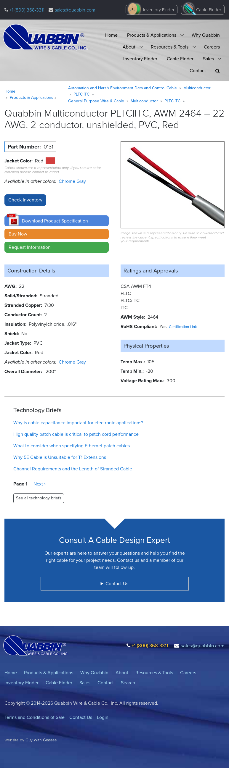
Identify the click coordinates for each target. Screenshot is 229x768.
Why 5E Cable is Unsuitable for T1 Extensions (59, 457)
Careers (212, 46)
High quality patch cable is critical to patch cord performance (76, 434)
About (129, 46)
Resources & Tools (169, 46)
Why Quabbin (206, 35)
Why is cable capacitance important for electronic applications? (78, 422)
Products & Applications (151, 35)
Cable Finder (208, 10)
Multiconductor (197, 88)
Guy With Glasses (41, 740)
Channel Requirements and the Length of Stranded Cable (72, 468)
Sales (208, 58)
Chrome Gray (72, 181)
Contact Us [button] (116, 583)
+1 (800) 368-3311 (26, 10)
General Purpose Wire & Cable (96, 101)
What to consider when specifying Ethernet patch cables (71, 445)
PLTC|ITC (81, 94)
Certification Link (183, 327)
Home (111, 35)
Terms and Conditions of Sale (34, 717)
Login (102, 717)
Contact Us (80, 717)
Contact (198, 70)
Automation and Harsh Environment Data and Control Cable (122, 88)
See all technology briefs (38, 498)
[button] (218, 71)
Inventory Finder (158, 10)
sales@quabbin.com (75, 10)
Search (128, 682)
